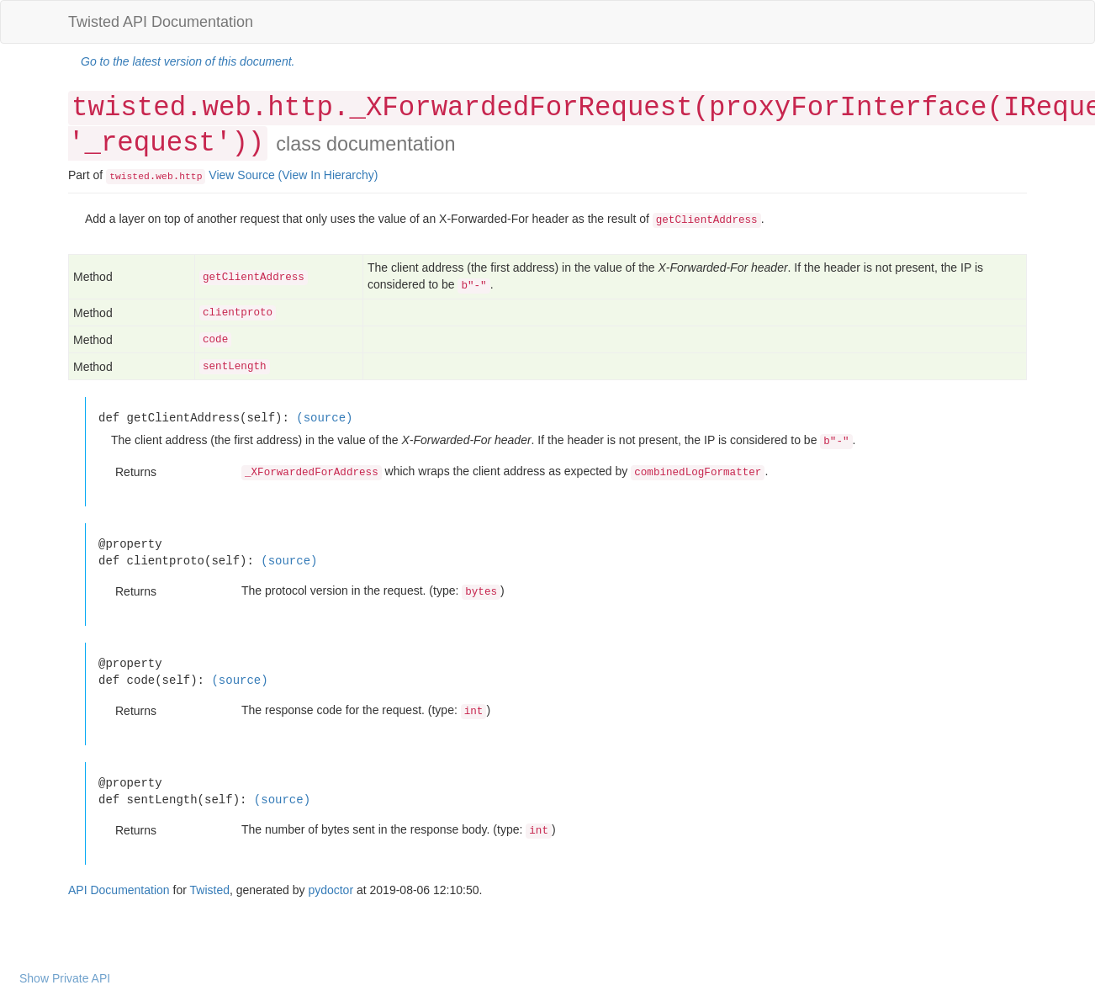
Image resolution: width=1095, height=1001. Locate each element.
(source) (324, 418)
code (215, 340)
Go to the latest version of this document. (187, 61)
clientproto (237, 313)
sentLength (235, 367)
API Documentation (119, 890)
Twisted (210, 890)
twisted (129, 177)
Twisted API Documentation (160, 21)
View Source (241, 175)
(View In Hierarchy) (328, 175)
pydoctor (330, 890)
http (190, 177)
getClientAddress (253, 277)
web (164, 177)
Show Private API (64, 978)
